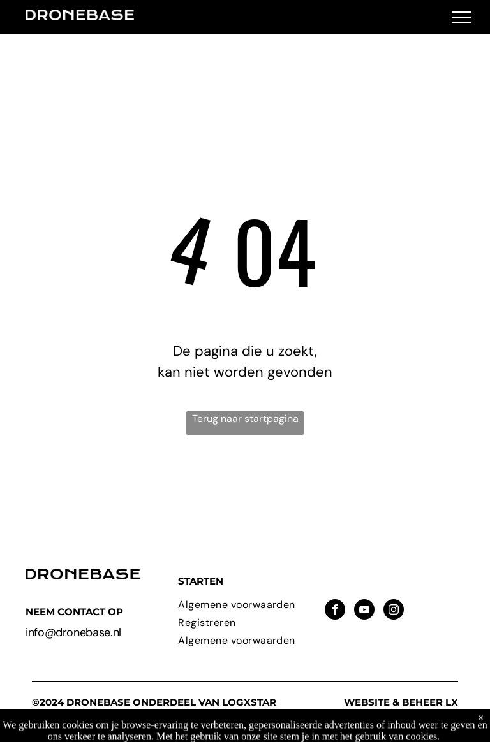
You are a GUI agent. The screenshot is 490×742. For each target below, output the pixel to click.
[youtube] (364, 611)
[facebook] (335, 611)
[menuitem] (244, 605)
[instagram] (393, 611)
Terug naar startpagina (245, 418)
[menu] (462, 17)
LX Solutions (428, 708)
